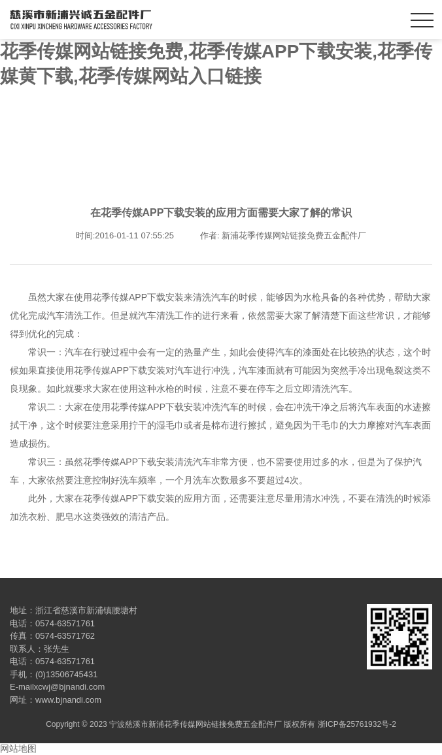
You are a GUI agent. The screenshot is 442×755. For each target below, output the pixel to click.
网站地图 (18, 748)
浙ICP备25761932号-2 (357, 724)
